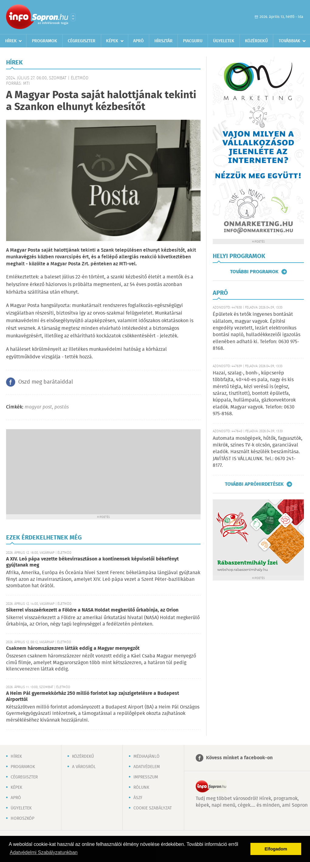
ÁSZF (138, 798)
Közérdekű (256, 41)
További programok (254, 271)
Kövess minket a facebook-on (239, 758)
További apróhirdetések (254, 484)
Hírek (11, 41)
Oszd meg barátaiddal (45, 382)
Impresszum (145, 777)
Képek (112, 41)
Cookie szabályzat (152, 808)
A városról (84, 767)
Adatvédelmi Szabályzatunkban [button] (44, 852)
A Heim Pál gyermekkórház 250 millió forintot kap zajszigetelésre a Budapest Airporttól (92, 696)
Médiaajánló (146, 756)
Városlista (73, 17)
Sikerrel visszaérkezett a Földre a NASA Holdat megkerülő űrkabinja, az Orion (92, 610)
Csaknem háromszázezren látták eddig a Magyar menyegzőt (73, 648)
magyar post (38, 407)
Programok (44, 41)
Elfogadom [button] (276, 848)
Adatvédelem (146, 767)
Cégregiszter (81, 41)
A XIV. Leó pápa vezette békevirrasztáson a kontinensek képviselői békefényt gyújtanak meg (92, 562)
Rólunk (141, 787)
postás (61, 407)
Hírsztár (163, 41)
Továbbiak (289, 41)
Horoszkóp (22, 818)
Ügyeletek (223, 41)
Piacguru (192, 41)
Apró (138, 41)
